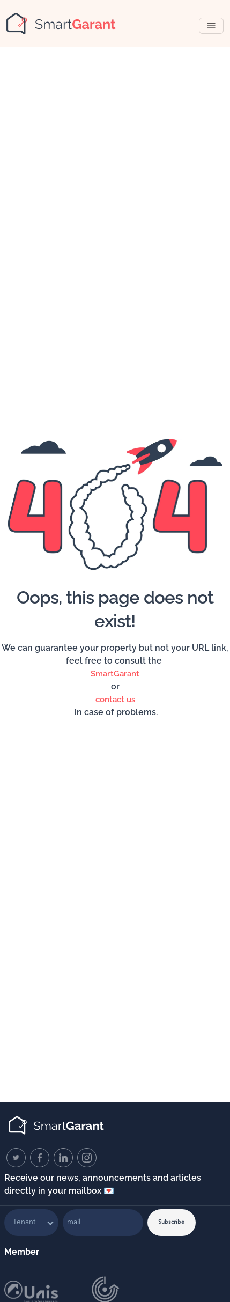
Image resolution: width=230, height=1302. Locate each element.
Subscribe (171, 1222)
